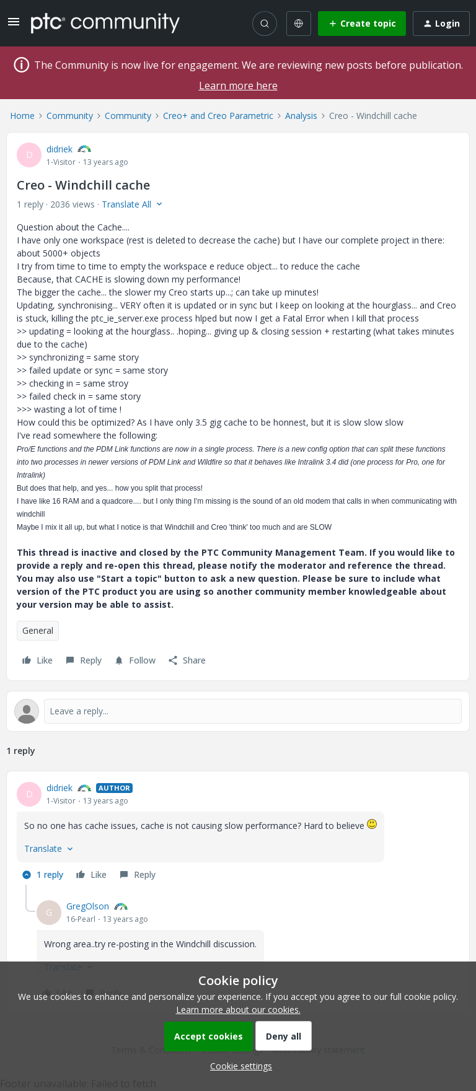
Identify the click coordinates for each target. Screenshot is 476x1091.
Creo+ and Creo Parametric (218, 115)
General (37, 630)
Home (22, 115)
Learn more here (238, 85)
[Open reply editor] (238, 711)
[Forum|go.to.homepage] (105, 23)
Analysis (301, 115)
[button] (13, 26)
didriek (59, 149)
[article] (238, 833)
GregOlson (87, 906)
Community (69, 115)
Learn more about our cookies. (238, 1009)
